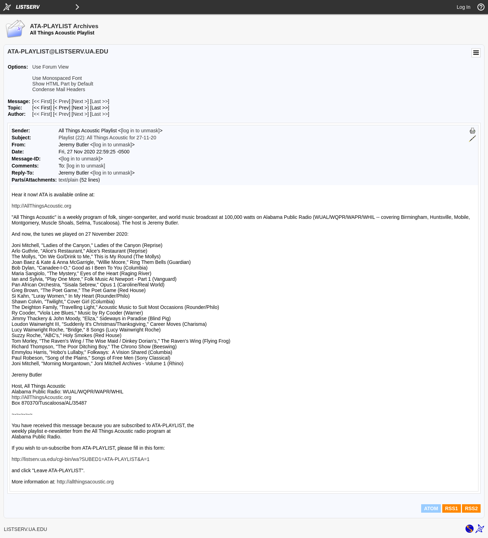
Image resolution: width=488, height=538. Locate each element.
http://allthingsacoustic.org (85, 482)
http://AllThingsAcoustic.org (41, 206)
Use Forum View (50, 67)
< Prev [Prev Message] (62, 101)
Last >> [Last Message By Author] (99, 114)
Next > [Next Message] (80, 101)
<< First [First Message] (42, 101)
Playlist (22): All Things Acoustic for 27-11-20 (107, 137)
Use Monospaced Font (57, 78)
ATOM (431, 508)
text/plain (68, 180)
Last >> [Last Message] (99, 101)
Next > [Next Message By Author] (80, 114)
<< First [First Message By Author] (42, 114)
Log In (463, 7)
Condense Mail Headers (58, 89)
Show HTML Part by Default (62, 84)
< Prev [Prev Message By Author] (62, 114)
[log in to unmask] (140, 130)
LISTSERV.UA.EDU (25, 529)
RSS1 (451, 508)
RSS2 (471, 508)
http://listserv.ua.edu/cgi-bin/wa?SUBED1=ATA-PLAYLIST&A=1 (81, 459)
